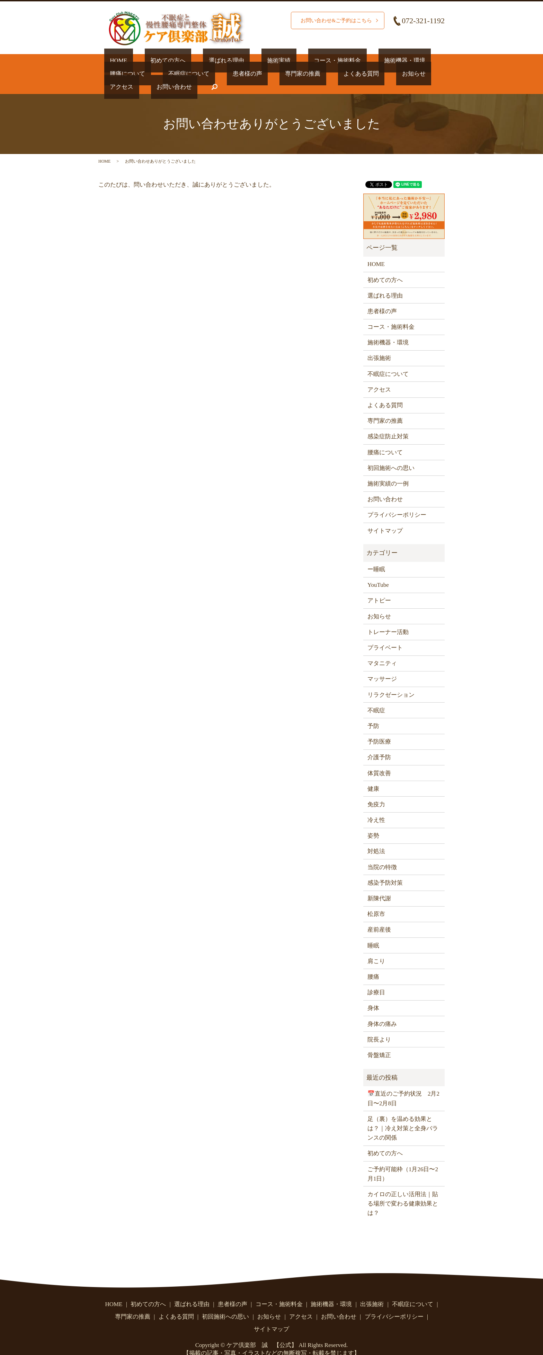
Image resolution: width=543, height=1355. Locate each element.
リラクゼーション (391, 681)
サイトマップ (385, 517)
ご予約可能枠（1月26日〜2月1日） (402, 1160)
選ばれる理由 (198, 60)
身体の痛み (382, 1010)
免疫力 (376, 791)
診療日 (376, 979)
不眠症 (376, 697)
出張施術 (379, 345)
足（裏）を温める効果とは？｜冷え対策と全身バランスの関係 (402, 1114)
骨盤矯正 (379, 1041)
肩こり (376, 947)
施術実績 (239, 60)
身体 (373, 994)
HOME (113, 60)
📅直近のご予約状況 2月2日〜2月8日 (403, 1085)
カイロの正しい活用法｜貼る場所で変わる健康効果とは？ (402, 1190)
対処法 (376, 838)
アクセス (339, 73)
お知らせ (304, 73)
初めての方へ (151, 60)
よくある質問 (263, 73)
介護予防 (379, 743)
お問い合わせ (381, 73)
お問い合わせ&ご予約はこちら (333, 20)
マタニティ (382, 649)
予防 (373, 712)
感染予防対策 (385, 869)
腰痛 (373, 963)
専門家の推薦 (216, 73)
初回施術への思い (391, 454)
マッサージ (382, 665)
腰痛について (392, 60)
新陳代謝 (379, 885)
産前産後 (379, 916)
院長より (379, 1026)
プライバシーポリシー (396, 501)
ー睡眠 (376, 555)
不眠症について (124, 73)
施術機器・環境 (342, 60)
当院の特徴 (382, 853)
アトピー (379, 587)
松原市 (376, 900)
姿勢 (373, 822)
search (415, 73)
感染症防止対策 (388, 423)
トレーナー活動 (388, 618)
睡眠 (373, 932)
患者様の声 (172, 73)
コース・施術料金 (286, 60)
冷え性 (376, 806)
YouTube (378, 571)
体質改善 (379, 759)
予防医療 (379, 728)
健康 (373, 775)
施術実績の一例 (388, 470)
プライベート (385, 634)
